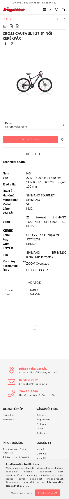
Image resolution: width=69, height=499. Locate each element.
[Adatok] (17, 26)
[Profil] (50, 10)
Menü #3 (41, 457)
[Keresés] (57, 10)
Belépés (41, 415)
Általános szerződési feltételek (14, 451)
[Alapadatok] (4, 26)
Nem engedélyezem (22, 492)
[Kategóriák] (44, 10)
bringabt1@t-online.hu (43, 2)
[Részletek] (11, 26)
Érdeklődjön (30, 139)
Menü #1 (41, 449)
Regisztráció (43, 419)
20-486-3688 (21, 2)
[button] (62, 139)
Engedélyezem (47, 492)
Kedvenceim (43, 433)
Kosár (39, 428)
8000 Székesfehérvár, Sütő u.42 (39, 372)
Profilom (41, 424)
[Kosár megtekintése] (63, 10)
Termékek (8, 419)
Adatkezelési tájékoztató (17, 457)
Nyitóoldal (8, 415)
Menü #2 (41, 453)
